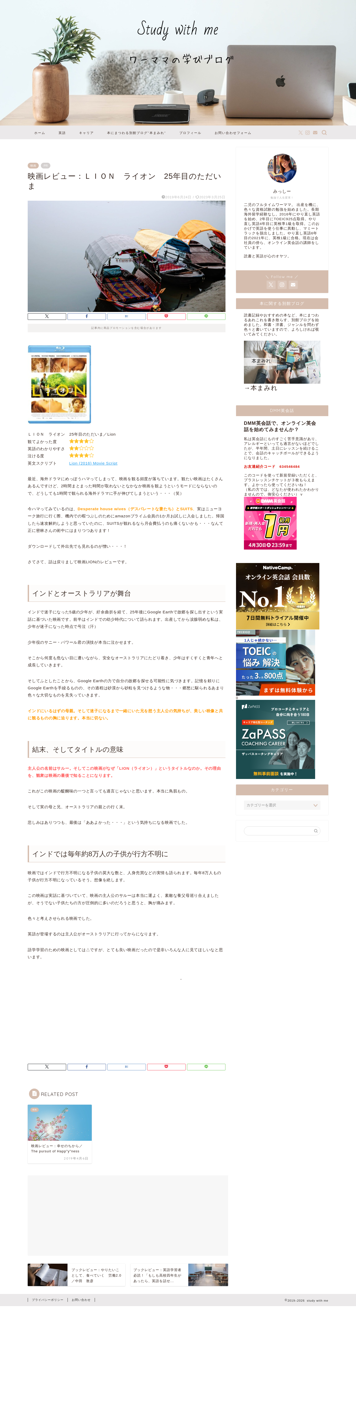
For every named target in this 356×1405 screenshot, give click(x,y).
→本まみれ (282, 366)
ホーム (39, 133)
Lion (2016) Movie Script (93, 463)
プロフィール (190, 133)
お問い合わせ (81, 1299)
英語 (62, 133)
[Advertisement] (72, 1014)
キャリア (86, 133)
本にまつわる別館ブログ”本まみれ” (136, 133)
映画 (33, 165)
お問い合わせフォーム (233, 133)
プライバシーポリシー (48, 1299)
